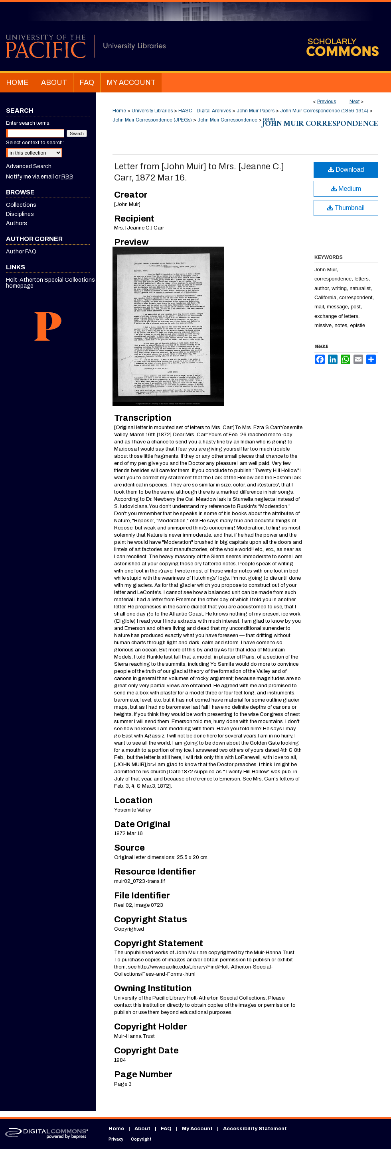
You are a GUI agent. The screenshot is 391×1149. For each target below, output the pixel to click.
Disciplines (20, 214)
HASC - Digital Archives (204, 111)
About (142, 1128)
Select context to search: (35, 142)
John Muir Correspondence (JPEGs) (152, 120)
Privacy (116, 1139)
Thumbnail (346, 207)
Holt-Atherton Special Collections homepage (50, 283)
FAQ (166, 1128)
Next (354, 101)
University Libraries (152, 111)
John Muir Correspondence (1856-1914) (324, 111)
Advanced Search (28, 166)
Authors (16, 223)
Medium (346, 188)
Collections (21, 205)
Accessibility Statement (255, 1128)
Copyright (141, 1139)
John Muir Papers (255, 111)
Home (119, 111)
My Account (197, 1128)
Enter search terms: (28, 123)
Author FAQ (21, 252)
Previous (326, 101)
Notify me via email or (39, 177)
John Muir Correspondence (227, 120)
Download (346, 169)
